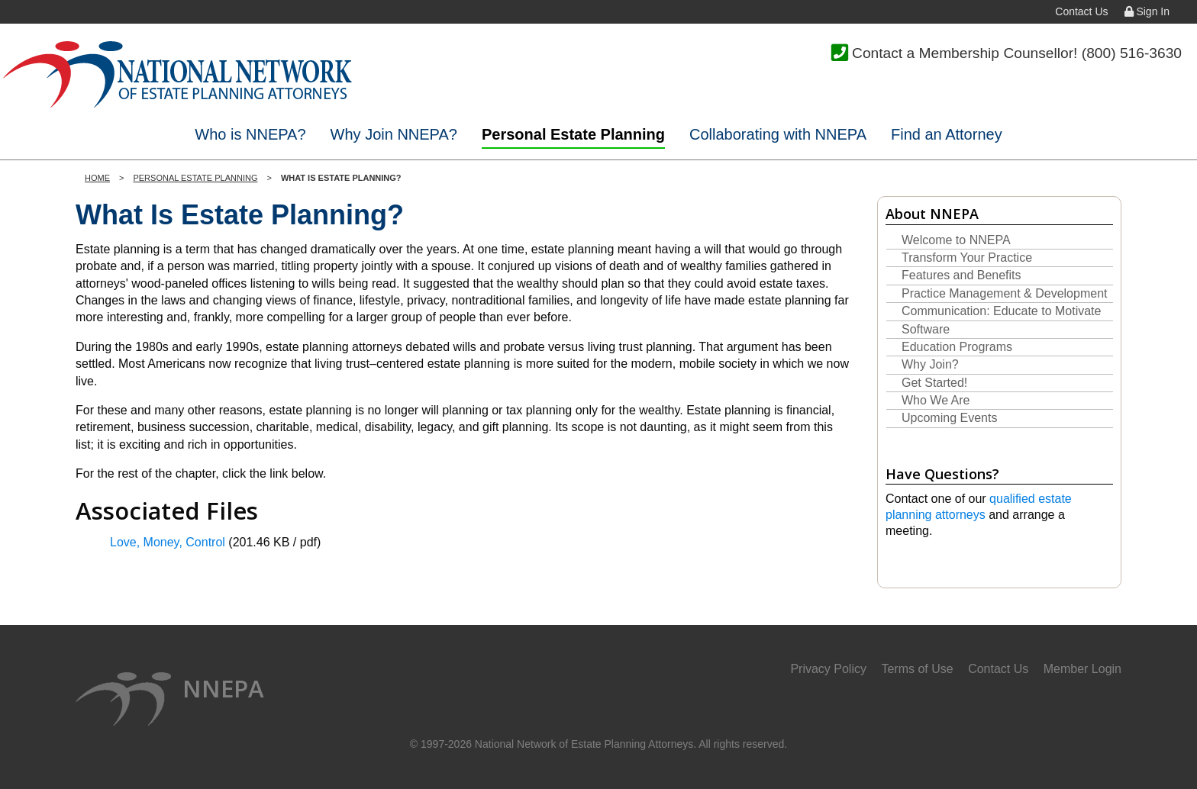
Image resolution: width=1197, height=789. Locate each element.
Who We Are (936, 400)
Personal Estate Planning (195, 177)
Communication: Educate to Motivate (1001, 310)
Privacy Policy (828, 668)
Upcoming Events (949, 417)
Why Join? (930, 364)
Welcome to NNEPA (956, 239)
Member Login (1082, 668)
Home (97, 177)
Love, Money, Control (167, 542)
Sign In (1147, 11)
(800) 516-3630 (1132, 53)
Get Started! (934, 382)
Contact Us (1081, 11)
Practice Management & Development (1004, 293)
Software (926, 329)
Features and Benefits (961, 275)
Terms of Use (917, 668)
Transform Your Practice (967, 257)
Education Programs (957, 346)
